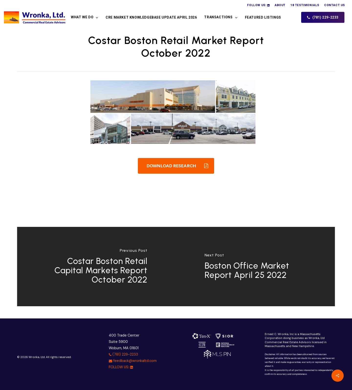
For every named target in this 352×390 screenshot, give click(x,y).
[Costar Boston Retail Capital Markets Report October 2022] (96, 266)
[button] (176, 166)
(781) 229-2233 (123, 354)
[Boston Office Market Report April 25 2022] (255, 266)
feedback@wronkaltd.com (133, 360)
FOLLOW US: (121, 367)
